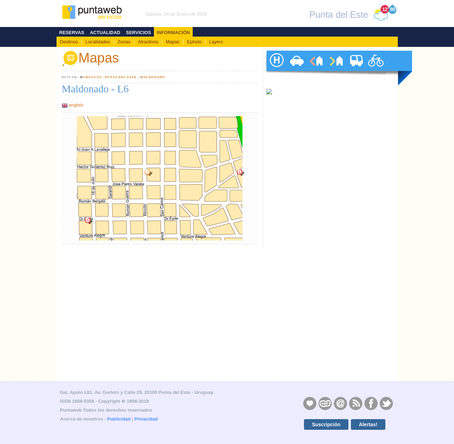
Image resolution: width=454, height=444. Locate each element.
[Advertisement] (326, 329)
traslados (356, 67)
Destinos (69, 41)
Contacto (340, 403)
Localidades (97, 41)
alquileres (316, 67)
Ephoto (194, 41)
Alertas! (368, 424)
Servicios (138, 32)
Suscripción (326, 424)
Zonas (124, 41)
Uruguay (92, 77)
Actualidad (105, 32)
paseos (376, 67)
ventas (336, 67)
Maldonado (152, 77)
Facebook (371, 403)
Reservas (71, 32)
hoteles (276, 67)
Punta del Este (121, 77)
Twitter (386, 403)
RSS (355, 403)
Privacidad (146, 419)
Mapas (173, 41)
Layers (216, 41)
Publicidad (118, 419)
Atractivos (148, 41)
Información (173, 32)
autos (296, 67)
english (76, 105)
